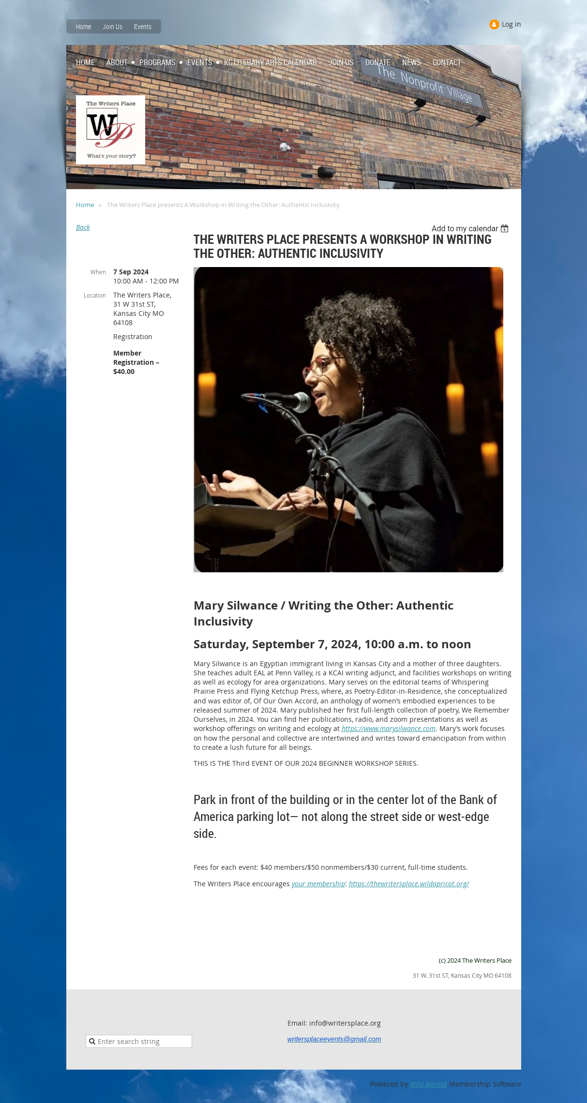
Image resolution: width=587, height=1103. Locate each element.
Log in (511, 24)
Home (83, 26)
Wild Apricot (428, 1083)
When (98, 272)
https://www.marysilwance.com (389, 728)
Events (142, 26)
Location (95, 295)
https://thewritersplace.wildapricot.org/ (409, 883)
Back (83, 227)
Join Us (112, 26)
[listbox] (472, 229)
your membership (318, 883)
